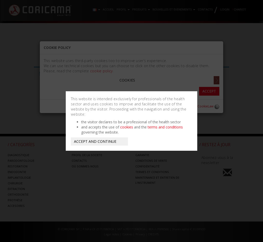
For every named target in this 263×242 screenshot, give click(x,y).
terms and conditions (165, 127)
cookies (126, 127)
